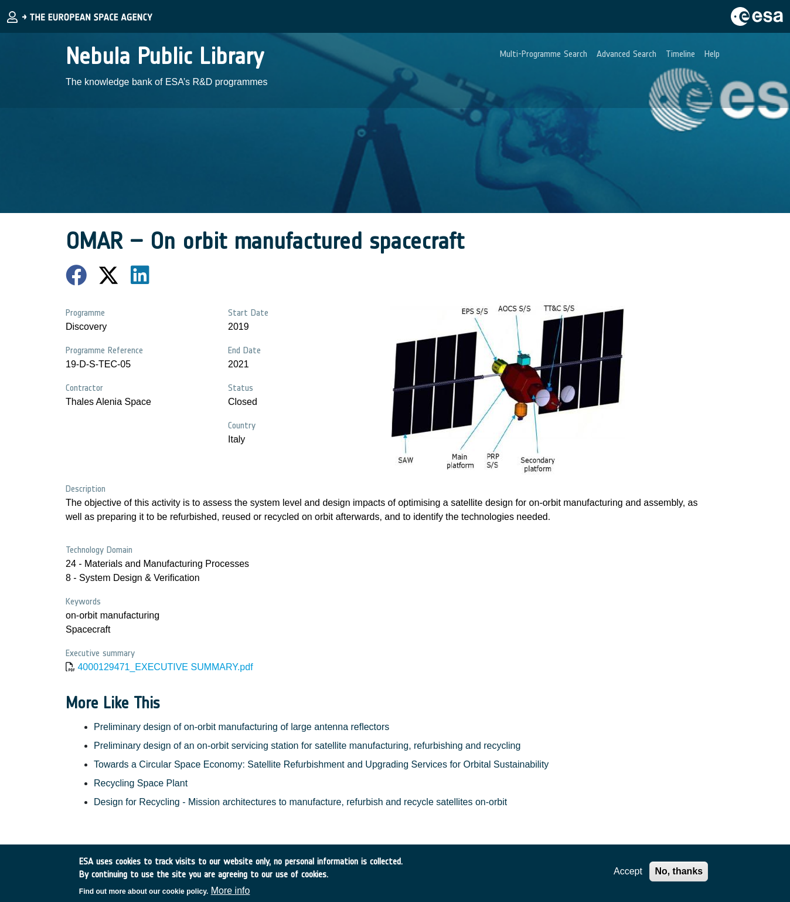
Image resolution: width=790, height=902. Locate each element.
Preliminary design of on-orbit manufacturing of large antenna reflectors (241, 727)
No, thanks (679, 875)
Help (712, 53)
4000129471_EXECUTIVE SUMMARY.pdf (165, 667)
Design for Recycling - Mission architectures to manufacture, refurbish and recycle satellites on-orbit (300, 802)
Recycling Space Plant (141, 783)
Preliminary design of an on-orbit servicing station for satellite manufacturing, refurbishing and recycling (307, 746)
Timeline (680, 53)
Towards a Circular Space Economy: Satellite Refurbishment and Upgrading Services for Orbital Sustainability (321, 764)
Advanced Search (626, 53)
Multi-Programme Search (543, 53)
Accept (628, 875)
